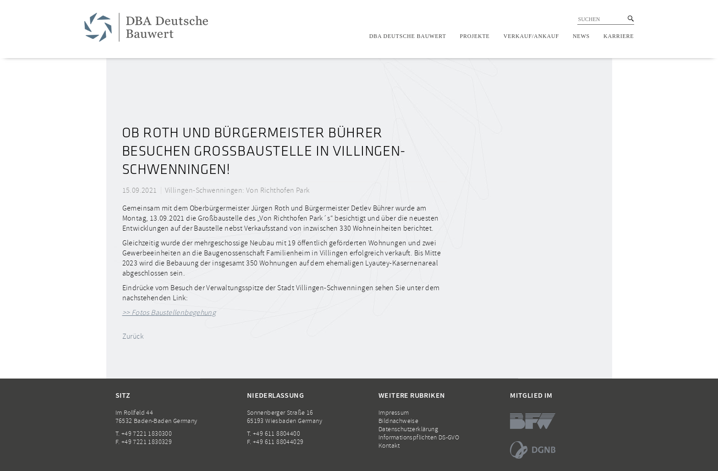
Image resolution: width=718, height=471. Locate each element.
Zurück (132, 336)
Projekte (475, 36)
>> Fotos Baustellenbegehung (169, 312)
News (581, 36)
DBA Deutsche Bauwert (407, 36)
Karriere (618, 36)
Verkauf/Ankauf (531, 36)
